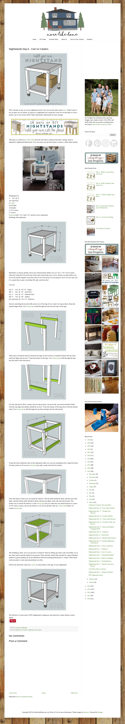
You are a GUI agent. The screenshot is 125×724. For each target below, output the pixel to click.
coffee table (30, 140)
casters (12, 203)
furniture (25, 630)
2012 (89, 592)
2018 (89, 462)
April (91, 499)
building (16, 630)
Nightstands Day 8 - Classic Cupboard (101, 546)
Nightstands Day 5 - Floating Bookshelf (101, 555)
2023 (89, 446)
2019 (89, 459)
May (90, 496)
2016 (89, 468)
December (92, 474)
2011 (89, 595)
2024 (89, 443)
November (92, 477)
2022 (89, 449)
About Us (64, 39)
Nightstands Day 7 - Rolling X (98, 549)
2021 (89, 452)
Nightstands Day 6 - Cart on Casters (100, 552)
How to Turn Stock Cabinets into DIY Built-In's (105, 207)
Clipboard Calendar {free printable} (100, 505)
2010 (89, 599)
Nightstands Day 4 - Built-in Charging (101, 558)
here (64, 110)
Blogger (100, 712)
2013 (89, 589)
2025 (89, 440)
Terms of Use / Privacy (77, 39)
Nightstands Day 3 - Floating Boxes (100, 561)
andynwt (86, 712)
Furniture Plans (53, 39)
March (91, 502)
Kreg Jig (12, 215)
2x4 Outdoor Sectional (103, 228)
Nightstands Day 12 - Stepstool (98, 532)
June (90, 493)
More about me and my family (102, 124)
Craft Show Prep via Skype (97, 569)
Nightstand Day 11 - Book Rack (99, 535)
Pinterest (89, 39)
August (91, 487)
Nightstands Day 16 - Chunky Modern (101, 516)
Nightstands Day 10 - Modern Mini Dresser (102, 538)
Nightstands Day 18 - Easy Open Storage (101, 508)
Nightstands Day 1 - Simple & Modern (101, 572)
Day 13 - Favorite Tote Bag (104, 217)
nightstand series (33, 630)
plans (40, 630)
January (91, 582)
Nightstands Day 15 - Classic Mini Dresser (102, 519)
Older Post (74, 693)
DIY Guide (43, 39)
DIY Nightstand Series (96, 575)
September (92, 483)
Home (34, 39)
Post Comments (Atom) (25, 697)
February (92, 579)
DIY (21, 630)
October (92, 480)
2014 (89, 586)
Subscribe (7, 718)
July (90, 490)
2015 (89, 471)
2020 (89, 455)
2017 (89, 465)
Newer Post (13, 693)
